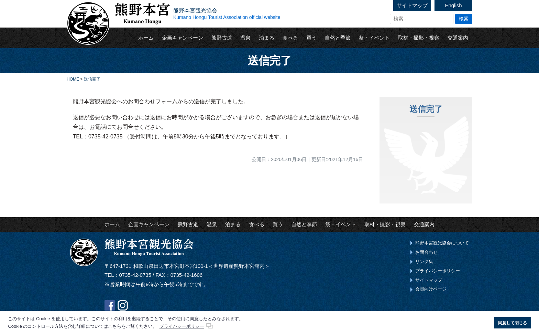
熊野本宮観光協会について (442, 242)
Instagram (123, 305)
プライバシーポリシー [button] (182, 326)
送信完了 (425, 109)
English (453, 5)
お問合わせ (426, 252)
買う (311, 38)
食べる (290, 38)
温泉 (245, 38)
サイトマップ (412, 5)
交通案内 (458, 38)
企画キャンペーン (182, 38)
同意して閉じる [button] (512, 323)
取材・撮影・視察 (418, 38)
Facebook (109, 305)
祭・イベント (374, 38)
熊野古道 (221, 38)
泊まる (266, 38)
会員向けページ (431, 289)
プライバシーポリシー (437, 270)
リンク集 (424, 261)
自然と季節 (338, 38)
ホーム (146, 38)
